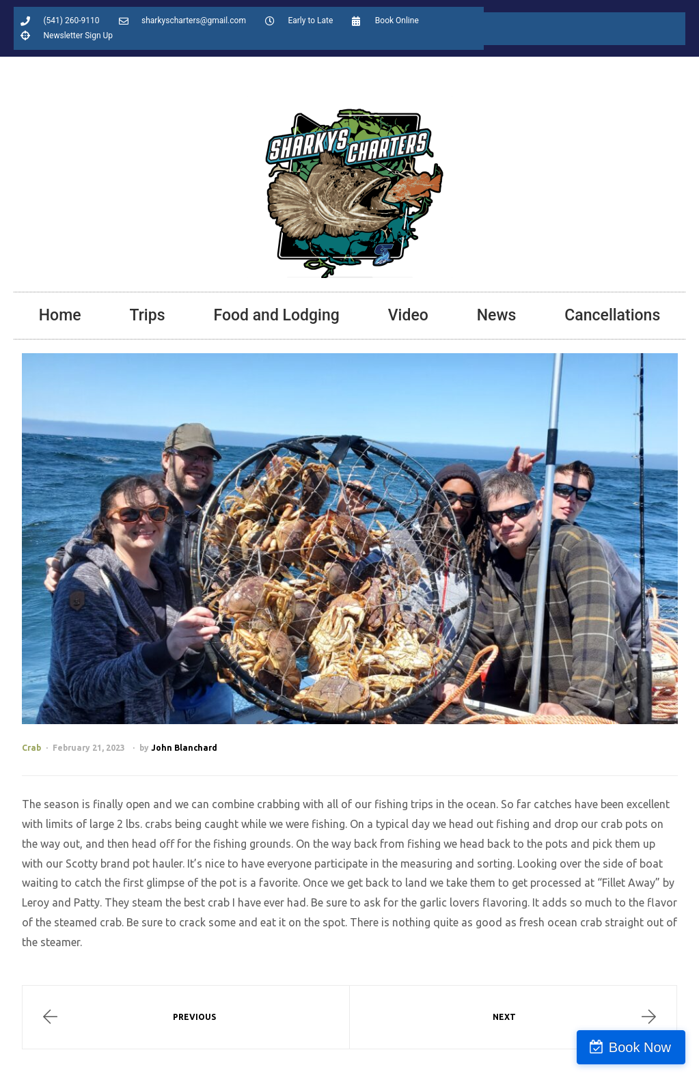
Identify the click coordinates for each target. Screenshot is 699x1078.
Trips (147, 315)
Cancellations (612, 315)
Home (60, 315)
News (497, 315)
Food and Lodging (276, 315)
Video (408, 315)
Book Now (640, 1047)
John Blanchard (184, 747)
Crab (31, 747)
